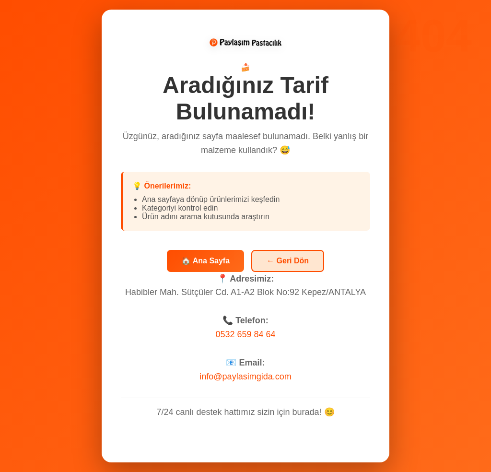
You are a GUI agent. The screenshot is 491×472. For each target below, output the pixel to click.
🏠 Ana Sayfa (205, 261)
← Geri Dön (288, 261)
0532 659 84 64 (245, 334)
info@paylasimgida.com (245, 376)
